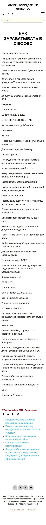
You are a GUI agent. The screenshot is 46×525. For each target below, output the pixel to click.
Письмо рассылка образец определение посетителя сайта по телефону (22, 429)
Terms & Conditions (16, 509)
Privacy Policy (32, 509)
